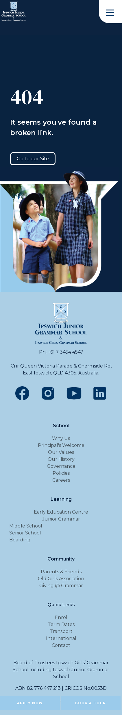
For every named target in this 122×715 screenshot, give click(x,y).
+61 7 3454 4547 (65, 352)
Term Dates (61, 624)
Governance (61, 466)
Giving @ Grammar (61, 585)
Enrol (61, 617)
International (61, 638)
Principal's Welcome (61, 445)
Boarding (20, 540)
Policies (61, 473)
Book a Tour (90, 703)
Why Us (61, 438)
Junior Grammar (61, 519)
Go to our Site (33, 158)
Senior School (25, 533)
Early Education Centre (61, 512)
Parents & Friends (61, 571)
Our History (61, 459)
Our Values (61, 452)
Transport (61, 631)
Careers (61, 480)
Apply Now (30, 703)
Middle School (25, 526)
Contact (61, 645)
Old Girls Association (61, 578)
